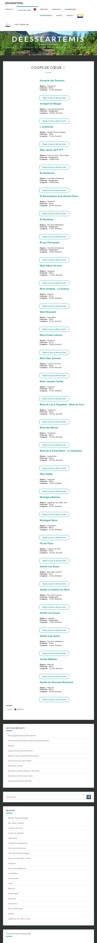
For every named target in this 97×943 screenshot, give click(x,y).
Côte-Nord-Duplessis (17, 848)
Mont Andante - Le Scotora (54, 288)
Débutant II (56, 9)
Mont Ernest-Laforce (51, 335)
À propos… (10, 9)
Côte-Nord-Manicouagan (19, 853)
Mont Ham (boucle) (50, 358)
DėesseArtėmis (14, 3)
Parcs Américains (15, 908)
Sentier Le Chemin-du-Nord (54, 589)
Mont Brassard (48, 311)
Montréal (12, 898)
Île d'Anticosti (47, 173)
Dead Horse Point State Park (20, 776)
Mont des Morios (49, 427)
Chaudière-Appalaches (17, 843)
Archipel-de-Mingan (51, 103)
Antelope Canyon (15, 765)
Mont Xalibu (46, 474)
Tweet (10, 709)
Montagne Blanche (50, 497)
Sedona (11, 745)
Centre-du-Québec (16, 833)
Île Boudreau (46, 219)
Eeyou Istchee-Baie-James (19, 858)
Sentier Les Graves (50, 612)
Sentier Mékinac (48, 659)
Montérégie (13, 893)
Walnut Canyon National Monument (23, 755)
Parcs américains (22, 24)
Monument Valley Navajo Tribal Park (23, 771)
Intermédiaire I (71, 9)
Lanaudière (13, 873)
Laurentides (13, 878)
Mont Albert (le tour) (51, 265)
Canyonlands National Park (20, 781)
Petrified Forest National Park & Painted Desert (28, 740)
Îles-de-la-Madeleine (17, 868)
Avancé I (59, 15)
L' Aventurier (46, 126)
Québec (11, 913)
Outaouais (12, 903)
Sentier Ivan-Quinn (50, 636)
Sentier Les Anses (49, 566)
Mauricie (11, 888)
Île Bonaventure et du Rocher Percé (59, 196)
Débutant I (44, 9)
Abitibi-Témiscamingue (18, 818)
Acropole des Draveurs (52, 80)
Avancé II (69, 15)
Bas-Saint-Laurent (16, 823)
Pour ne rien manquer (18, 933)
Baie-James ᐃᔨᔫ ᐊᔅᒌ (51, 149)
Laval (10, 883)
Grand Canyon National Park (20, 750)
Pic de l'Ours (46, 543)
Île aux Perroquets (49, 242)
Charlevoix (12, 838)
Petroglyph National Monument (22, 735)
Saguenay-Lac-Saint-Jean (19, 918)
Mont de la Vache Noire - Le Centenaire (61, 450)
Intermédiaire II (46, 15)
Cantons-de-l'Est (15, 828)
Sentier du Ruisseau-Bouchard (56, 682)
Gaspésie (12, 863)
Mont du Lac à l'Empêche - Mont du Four (62, 404)
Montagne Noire (48, 520)
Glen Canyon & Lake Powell (19, 760)
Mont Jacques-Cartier (51, 381)
